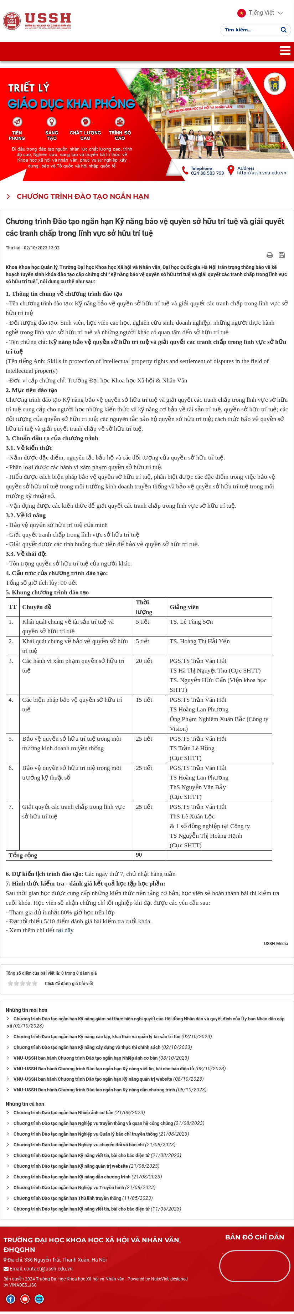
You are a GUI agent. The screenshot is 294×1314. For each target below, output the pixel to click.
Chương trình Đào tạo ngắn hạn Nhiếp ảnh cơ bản (63, 1115)
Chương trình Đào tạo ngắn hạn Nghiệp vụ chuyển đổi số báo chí (79, 1147)
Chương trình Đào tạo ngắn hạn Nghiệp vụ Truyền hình (69, 1190)
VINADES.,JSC (23, 1287)
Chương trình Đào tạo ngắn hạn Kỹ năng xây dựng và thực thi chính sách (87, 1049)
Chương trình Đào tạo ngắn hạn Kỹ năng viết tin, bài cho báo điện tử (82, 1158)
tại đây (64, 932)
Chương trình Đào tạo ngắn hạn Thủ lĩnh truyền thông (67, 1200)
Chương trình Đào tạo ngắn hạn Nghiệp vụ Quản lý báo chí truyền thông (86, 1136)
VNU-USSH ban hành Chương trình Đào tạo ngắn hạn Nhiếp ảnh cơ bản (86, 1060)
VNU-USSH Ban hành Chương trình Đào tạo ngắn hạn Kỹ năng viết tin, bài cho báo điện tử (104, 1071)
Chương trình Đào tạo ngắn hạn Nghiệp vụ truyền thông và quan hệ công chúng (93, 1125)
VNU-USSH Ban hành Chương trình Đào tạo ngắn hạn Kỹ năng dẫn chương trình (94, 1092)
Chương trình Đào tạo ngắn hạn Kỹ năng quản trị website (71, 1168)
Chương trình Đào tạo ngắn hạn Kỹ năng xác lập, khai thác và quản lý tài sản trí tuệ (97, 1038)
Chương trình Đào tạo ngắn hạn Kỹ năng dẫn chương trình (72, 1179)
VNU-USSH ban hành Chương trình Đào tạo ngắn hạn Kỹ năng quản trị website (93, 1081)
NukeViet (160, 1281)
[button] (255, 14)
